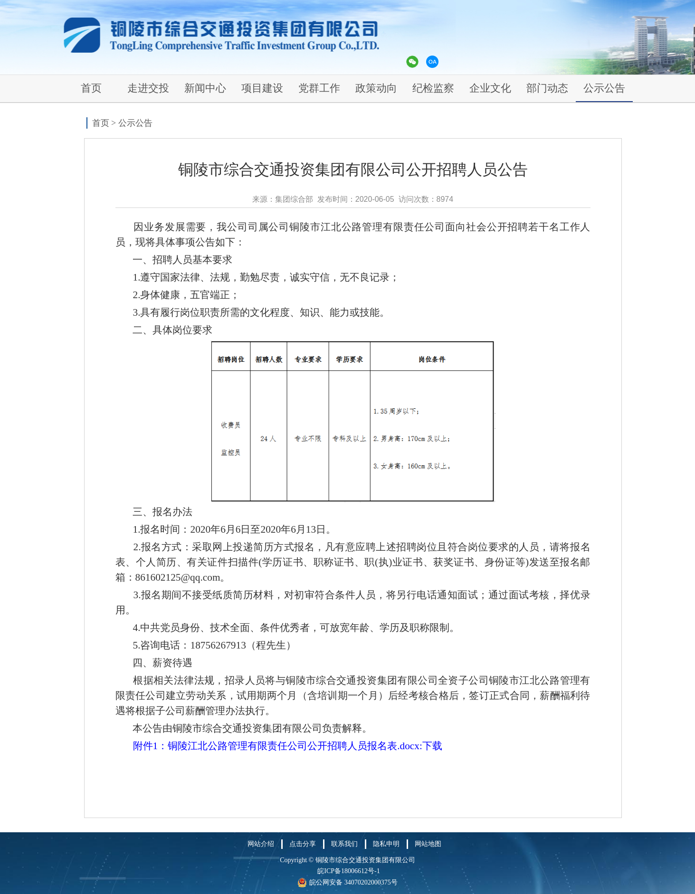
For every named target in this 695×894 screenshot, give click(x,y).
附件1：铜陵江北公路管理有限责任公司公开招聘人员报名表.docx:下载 (287, 746)
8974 (445, 199)
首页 (91, 88)
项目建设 (262, 88)
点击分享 (302, 843)
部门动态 (547, 88)
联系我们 (344, 843)
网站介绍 (261, 843)
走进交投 (148, 88)
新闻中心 (205, 88)
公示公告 (604, 88)
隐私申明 (386, 843)
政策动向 (376, 88)
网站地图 (428, 843)
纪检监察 (433, 88)
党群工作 (319, 88)
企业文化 (490, 88)
